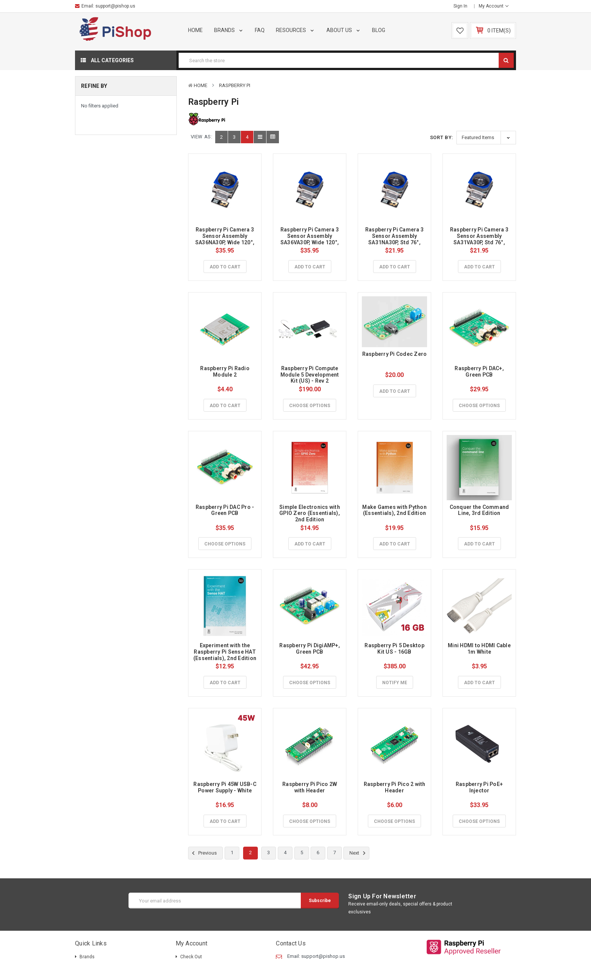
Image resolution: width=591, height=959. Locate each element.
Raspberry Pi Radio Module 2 (225, 371)
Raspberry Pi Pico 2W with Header (310, 787)
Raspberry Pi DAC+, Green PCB (480, 371)
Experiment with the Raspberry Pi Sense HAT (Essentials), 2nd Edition (225, 651)
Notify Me (394, 682)
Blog (378, 30)
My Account (493, 6)
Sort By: (441, 137)
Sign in (460, 6)
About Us (343, 30)
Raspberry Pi (234, 85)
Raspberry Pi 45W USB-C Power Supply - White (225, 787)
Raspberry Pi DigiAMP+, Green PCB (310, 648)
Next (358, 853)
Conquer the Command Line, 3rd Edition (480, 510)
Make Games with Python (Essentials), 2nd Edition (395, 510)
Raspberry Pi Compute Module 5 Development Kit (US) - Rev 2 (310, 374)
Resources (295, 30)
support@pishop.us (115, 6)
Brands (229, 30)
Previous (203, 853)
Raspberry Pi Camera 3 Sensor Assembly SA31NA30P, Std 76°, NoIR (395, 239)
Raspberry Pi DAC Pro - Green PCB (226, 510)
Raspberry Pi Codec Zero (394, 354)
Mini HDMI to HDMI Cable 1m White (480, 648)
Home (195, 30)
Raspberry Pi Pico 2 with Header (395, 787)
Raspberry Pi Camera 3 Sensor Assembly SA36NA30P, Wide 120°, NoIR (225, 239)
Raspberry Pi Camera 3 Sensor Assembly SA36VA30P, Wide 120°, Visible (310, 239)
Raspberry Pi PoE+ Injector (480, 787)
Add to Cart (225, 267)
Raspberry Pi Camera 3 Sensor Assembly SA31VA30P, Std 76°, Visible (480, 239)
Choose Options (309, 405)
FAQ (260, 30)
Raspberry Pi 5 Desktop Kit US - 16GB (395, 648)
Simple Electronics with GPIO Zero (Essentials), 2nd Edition (310, 513)
